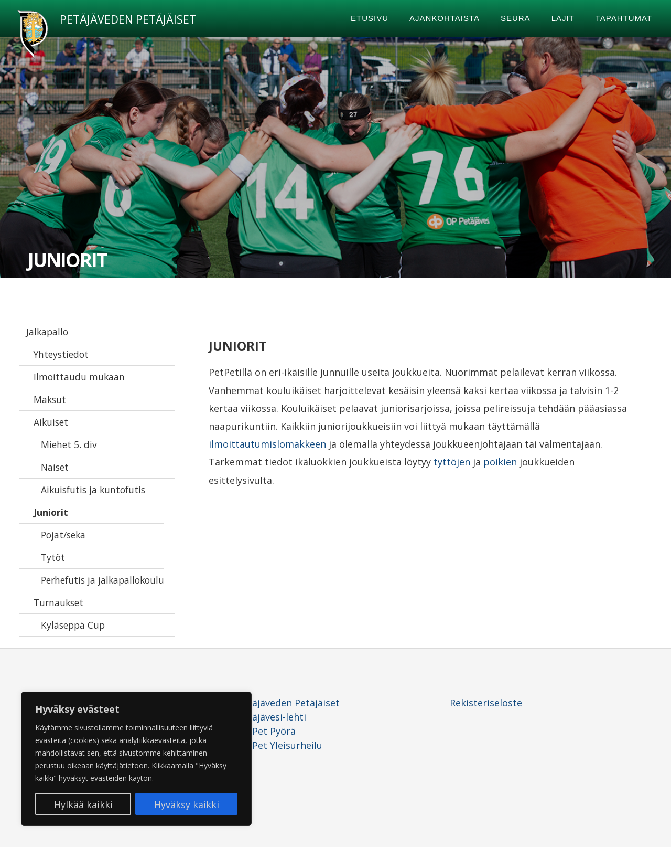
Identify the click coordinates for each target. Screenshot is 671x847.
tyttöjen (452, 462)
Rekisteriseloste (486, 702)
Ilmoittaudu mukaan (79, 376)
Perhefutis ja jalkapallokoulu (102, 580)
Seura (516, 18)
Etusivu (369, 18)
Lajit (563, 18)
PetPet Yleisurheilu (279, 745)
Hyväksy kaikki (186, 804)
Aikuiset (51, 422)
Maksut (50, 399)
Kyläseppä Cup (73, 625)
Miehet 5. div (69, 444)
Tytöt (53, 557)
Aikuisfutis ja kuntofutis (93, 489)
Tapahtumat (624, 18)
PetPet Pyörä (266, 731)
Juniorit (51, 512)
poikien (500, 462)
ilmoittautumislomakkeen (267, 444)
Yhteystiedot (61, 354)
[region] (136, 759)
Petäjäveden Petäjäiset (128, 20)
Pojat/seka (63, 534)
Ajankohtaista (444, 18)
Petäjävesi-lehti (271, 717)
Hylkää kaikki (83, 804)
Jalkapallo (47, 331)
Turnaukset (58, 602)
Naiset (55, 467)
